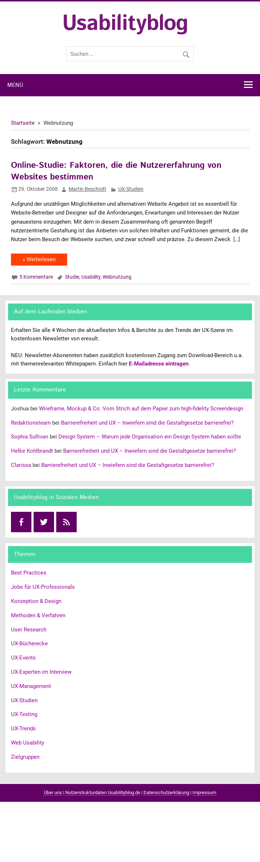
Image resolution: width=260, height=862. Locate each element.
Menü (15, 85)
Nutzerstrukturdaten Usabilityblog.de (102, 792)
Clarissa (21, 465)
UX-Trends (23, 728)
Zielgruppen (25, 757)
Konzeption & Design (36, 601)
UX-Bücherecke (29, 643)
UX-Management (31, 686)
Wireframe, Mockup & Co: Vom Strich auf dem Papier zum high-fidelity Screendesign (141, 408)
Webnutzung (117, 277)
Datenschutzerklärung (166, 792)
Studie (72, 277)
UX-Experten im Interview (41, 672)
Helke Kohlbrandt (32, 451)
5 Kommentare (36, 277)
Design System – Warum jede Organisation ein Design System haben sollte (149, 436)
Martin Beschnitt (87, 189)
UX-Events (23, 657)
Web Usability (27, 742)
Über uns (53, 792)
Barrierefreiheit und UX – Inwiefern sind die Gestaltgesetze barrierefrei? (147, 423)
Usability (90, 277)
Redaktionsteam (31, 423)
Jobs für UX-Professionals (43, 587)
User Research (28, 629)
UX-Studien (131, 189)
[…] (236, 239)
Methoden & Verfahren (38, 615)
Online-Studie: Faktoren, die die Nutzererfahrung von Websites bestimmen (116, 171)
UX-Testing (24, 714)
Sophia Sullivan (29, 436)
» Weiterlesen (39, 259)
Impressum (204, 792)
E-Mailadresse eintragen (158, 363)
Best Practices (28, 572)
